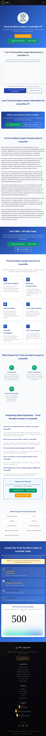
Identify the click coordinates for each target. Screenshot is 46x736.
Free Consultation (23, 693)
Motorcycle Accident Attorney (12, 535)
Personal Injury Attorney (34, 525)
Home (34, 516)
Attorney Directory (23, 698)
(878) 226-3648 (24, 707)
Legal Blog (11, 521)
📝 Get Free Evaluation (23, 249)
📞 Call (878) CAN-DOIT (14, 124)
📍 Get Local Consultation (34, 90)
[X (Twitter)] (26, 725)
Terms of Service (23, 733)
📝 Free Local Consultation (31, 124)
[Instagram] (23, 725)
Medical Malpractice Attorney (12, 530)
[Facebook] (19, 725)
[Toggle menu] (43, 2)
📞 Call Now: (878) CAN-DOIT (23, 41)
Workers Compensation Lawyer (34, 530)
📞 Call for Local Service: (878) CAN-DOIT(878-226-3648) (15, 90)
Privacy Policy (16, 733)
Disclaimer (31, 733)
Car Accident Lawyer (12, 525)
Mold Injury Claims (23, 681)
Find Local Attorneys (23, 691)
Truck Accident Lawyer (11, 516)
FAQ (23, 695)
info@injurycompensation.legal (14, 583)
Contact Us (34, 521)
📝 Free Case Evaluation (23, 495)
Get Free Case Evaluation (23, 36)
